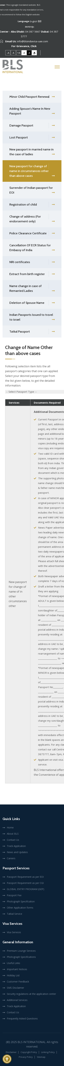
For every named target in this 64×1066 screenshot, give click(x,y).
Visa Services (14, 932)
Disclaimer (11, 1052)
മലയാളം (29, 26)
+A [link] (18, 52)
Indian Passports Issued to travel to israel (32, 317)
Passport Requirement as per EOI (25, 876)
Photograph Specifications (21, 957)
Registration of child (32, 204)
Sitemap (41, 1056)
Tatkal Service (14, 913)
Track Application (16, 846)
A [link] (13, 52)
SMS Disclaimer (15, 987)
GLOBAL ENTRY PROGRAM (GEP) (25, 889)
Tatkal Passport (32, 331)
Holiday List (13, 975)
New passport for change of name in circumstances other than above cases (32, 171)
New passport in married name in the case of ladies (32, 152)
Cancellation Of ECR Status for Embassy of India (32, 248)
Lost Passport (32, 137)
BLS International (32, 1042)
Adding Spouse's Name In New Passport (32, 111)
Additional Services (17, 1000)
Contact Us (13, 839)
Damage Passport (32, 125)
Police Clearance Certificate (32, 233)
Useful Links (13, 963)
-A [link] (8, 52)
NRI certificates (32, 262)
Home (10, 827)
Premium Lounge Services (21, 950)
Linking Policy (48, 1052)
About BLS (13, 833)
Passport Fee (14, 895)
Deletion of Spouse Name (32, 302)
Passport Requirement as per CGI (25, 883)
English (33, 21)
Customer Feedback (18, 981)
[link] (34, 52)
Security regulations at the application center (31, 993)
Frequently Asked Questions (22, 1018)
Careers (11, 858)
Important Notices (17, 969)
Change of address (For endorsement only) (32, 219)
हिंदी (39, 21)
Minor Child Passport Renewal (32, 96)
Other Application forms (20, 907)
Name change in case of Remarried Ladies (32, 288)
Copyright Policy (29, 1052)
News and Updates (17, 852)
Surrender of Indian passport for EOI (32, 190)
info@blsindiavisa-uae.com (32, 41)
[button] (7, 1059)
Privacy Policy (26, 1056)
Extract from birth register (32, 274)
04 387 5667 (32, 31)
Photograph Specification (21, 901)
